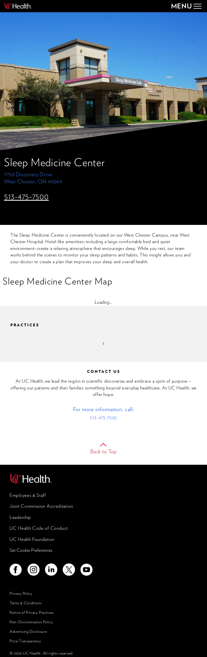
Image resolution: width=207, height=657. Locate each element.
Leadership (20, 517)
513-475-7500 (26, 196)
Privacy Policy (21, 593)
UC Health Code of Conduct (39, 528)
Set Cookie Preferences (31, 550)
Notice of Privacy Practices (32, 612)
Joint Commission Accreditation (41, 506)
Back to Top (103, 451)
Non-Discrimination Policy (31, 622)
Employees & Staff (28, 495)
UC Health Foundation (32, 539)
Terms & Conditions (26, 603)
